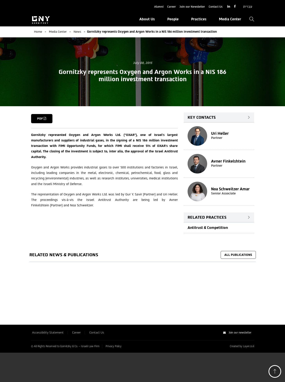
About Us (147, 19)
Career (171, 6)
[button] (275, 372)
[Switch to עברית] (247, 7)
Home (38, 31)
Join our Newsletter (192, 6)
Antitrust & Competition (208, 227)
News (77, 31)
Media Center (230, 19)
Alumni (159, 6)
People (173, 19)
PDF (41, 118)
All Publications (238, 255)
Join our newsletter (237, 365)
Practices (198, 19)
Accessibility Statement (48, 365)
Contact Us (215, 6)
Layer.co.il (248, 379)
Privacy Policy (113, 379)
